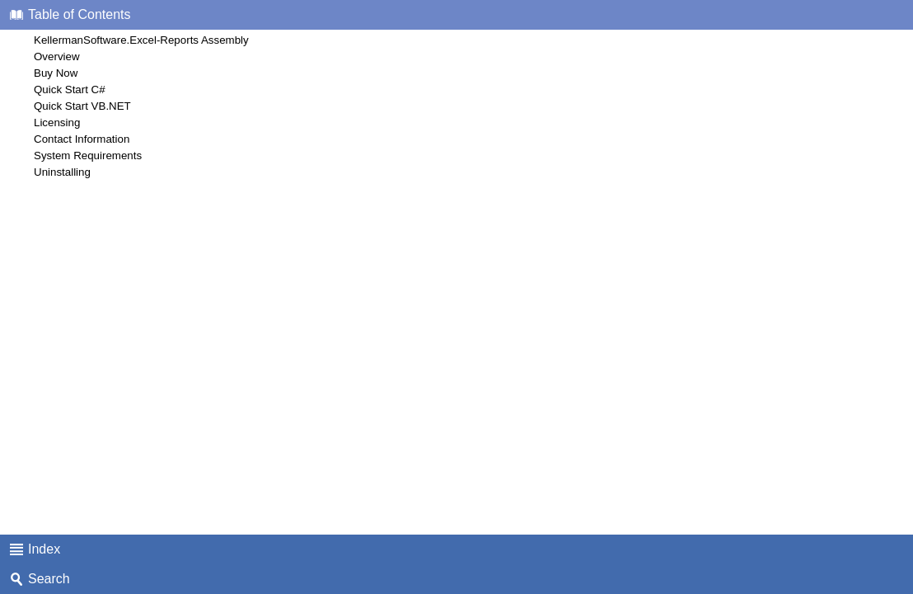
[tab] (456, 15)
